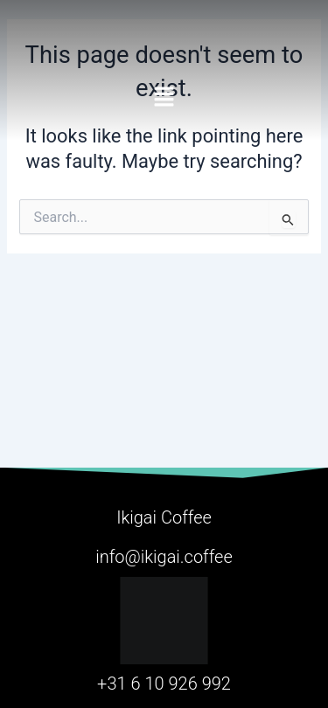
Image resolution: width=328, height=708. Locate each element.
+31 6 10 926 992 (164, 683)
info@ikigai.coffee (164, 556)
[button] (164, 95)
